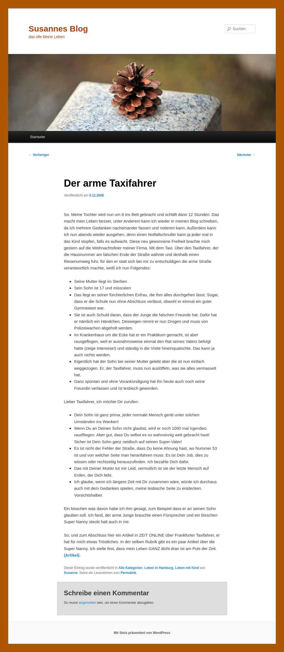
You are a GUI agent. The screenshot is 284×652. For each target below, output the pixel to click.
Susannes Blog (58, 28)
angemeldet (87, 603)
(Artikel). (72, 555)
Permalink (128, 573)
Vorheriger (39, 155)
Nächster (246, 155)
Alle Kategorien (130, 568)
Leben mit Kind (187, 568)
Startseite (37, 137)
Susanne (71, 573)
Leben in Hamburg (158, 568)
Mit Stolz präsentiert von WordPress (142, 633)
